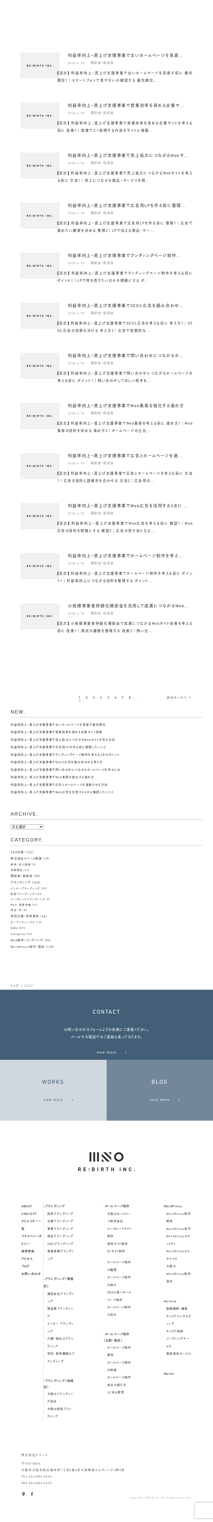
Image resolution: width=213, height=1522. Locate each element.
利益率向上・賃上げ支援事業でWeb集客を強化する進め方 (126, 406)
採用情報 (28, 1277)
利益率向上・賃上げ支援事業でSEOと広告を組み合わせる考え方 (60, 762)
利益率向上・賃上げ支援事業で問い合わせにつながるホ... (126, 356)
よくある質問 (115, 1418)
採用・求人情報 (21, 864)
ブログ (25, 1292)
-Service (170, 1327)
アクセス (27, 1285)
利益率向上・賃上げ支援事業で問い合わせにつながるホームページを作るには (70, 770)
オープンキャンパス (23, 921)
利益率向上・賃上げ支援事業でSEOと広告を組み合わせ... (126, 306)
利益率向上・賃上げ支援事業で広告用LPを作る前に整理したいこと (62, 747)
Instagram (18, 933)
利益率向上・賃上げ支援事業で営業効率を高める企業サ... (126, 106)
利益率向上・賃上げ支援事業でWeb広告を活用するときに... (127, 506)
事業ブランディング (60, 1255)
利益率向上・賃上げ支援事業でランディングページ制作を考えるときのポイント (70, 755)
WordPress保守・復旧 (28, 945)
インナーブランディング (25, 888)
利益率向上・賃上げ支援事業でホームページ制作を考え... (125, 556)
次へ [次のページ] (178, 698)
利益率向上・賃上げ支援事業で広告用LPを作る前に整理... (127, 206)
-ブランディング (54, 1232)
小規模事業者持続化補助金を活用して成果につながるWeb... (128, 606)
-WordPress (172, 1232)
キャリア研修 (174, 1357)
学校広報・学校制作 (26, 915)
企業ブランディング (60, 1247)
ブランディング (21, 882)
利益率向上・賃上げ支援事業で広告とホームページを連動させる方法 (63, 785)
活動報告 (17, 870)
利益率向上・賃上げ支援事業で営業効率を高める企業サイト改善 (60, 732)
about (26, 1232)
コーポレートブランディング (28, 899)
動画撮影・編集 (177, 1335)
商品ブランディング (60, 1262)
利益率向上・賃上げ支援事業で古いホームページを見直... (125, 56)
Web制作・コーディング (28, 939)
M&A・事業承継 (21, 904)
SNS (14, 927)
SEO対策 (17, 852)
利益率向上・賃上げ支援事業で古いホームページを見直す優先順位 (62, 725)
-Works (168, 1400)
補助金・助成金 (104, 62)
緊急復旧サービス (178, 1380)
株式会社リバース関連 (27, 858)
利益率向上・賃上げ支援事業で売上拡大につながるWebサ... (128, 156)
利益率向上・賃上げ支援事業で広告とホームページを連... (125, 456)
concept (29, 1240)
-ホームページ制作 (116, 1232)
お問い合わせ (31, 1300)
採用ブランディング (23, 893)
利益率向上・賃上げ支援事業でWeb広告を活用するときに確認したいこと (66, 792)
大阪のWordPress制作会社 (178, 1300)
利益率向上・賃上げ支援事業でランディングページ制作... (124, 256)
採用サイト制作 (117, 1270)
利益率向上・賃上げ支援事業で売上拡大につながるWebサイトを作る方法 (67, 740)
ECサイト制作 (116, 1277)
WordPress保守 (178, 1255)
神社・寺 (16, 910)
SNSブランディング (60, 1270)
